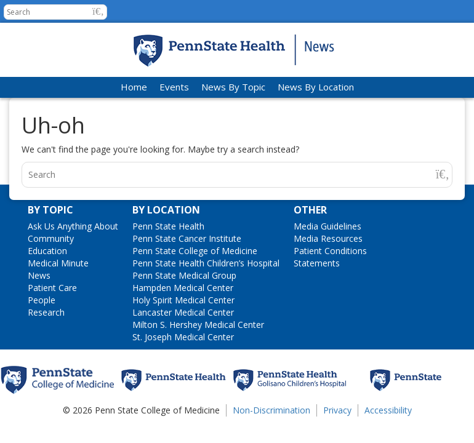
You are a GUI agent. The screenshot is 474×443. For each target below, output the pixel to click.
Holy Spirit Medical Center (183, 300)
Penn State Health (168, 226)
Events (174, 87)
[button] (98, 11)
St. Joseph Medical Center (183, 337)
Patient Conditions (330, 251)
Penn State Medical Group (184, 275)
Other (310, 210)
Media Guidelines (327, 226)
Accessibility (388, 410)
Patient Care (52, 287)
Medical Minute (58, 263)
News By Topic (233, 87)
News (39, 275)
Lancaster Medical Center (183, 312)
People (41, 300)
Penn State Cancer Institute (186, 238)
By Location (166, 210)
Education (47, 251)
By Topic (50, 210)
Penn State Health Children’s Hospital (205, 263)
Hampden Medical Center (182, 287)
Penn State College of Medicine (194, 251)
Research (46, 312)
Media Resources (328, 238)
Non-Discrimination (271, 410)
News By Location (316, 87)
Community (51, 238)
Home (134, 87)
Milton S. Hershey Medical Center (198, 324)
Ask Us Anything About (73, 226)
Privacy (337, 410)
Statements (317, 263)
